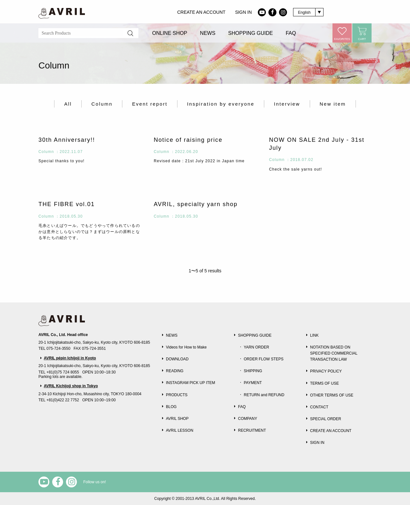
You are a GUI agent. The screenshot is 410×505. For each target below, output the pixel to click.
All (68, 104)
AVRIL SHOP (177, 418)
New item (333, 104)
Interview (287, 104)
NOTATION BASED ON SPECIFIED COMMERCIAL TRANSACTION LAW (333, 353)
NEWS (207, 33)
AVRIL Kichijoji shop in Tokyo (71, 386)
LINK (314, 335)
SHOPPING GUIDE (250, 33)
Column (101, 104)
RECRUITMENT (252, 430)
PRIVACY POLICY (326, 371)
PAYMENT (253, 383)
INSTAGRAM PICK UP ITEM (190, 383)
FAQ (291, 33)
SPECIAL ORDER (325, 419)
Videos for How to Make (186, 347)
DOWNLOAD (177, 359)
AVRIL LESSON (179, 430)
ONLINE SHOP (169, 33)
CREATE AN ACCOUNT (201, 12)
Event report (150, 104)
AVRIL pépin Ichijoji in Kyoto (70, 358)
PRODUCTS (176, 395)
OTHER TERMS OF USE (331, 395)
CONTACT (319, 407)
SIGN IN (243, 12)
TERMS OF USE (324, 383)
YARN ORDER (256, 347)
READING (175, 371)
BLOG (171, 407)
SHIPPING (253, 371)
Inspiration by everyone (220, 104)
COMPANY (247, 418)
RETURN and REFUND (264, 395)
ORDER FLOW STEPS (263, 359)
